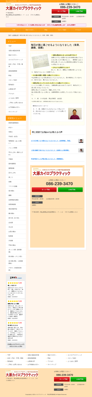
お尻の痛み (12, 231)
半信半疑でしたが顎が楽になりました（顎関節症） (47, 159)
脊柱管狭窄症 (13, 209)
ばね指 (11, 222)
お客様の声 (15, 35)
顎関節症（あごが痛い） (15, 142)
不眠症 (11, 159)
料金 (46, 30)
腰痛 (10, 195)
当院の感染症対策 (14, 50)
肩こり (11, 177)
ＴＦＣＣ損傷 (13, 186)
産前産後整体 (13, 71)
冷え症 (11, 227)
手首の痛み (12, 245)
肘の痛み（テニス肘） (16, 256)
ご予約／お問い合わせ (16, 102)
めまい (11, 127)
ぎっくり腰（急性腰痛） (15, 251)
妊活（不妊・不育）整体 (16, 65)
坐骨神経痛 (12, 204)
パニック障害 (13, 148)
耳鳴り (11, 132)
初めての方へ (30, 30)
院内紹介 (11, 84)
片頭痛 (11, 240)
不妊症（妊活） (14, 136)
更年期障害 (12, 163)
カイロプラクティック (16, 59)
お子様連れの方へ (14, 107)
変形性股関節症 (14, 123)
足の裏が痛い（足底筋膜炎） (16, 262)
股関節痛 (11, 168)
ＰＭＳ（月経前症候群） (15, 269)
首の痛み (11, 191)
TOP (13, 30)
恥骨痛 (11, 236)
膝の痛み (11, 213)
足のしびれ (12, 172)
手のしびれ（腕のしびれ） (16, 153)
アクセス (78, 30)
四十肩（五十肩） (14, 218)
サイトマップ (13, 111)
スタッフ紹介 (62, 30)
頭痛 (10, 181)
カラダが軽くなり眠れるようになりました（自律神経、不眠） (51, 141)
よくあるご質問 (14, 98)
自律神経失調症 (14, 200)
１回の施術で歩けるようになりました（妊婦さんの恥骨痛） (50, 150)
